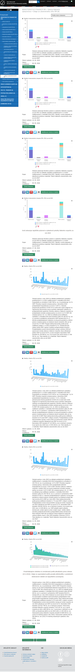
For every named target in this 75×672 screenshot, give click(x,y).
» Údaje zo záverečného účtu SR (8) (10, 76)
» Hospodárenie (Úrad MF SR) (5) (8, 27)
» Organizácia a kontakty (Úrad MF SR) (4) (9, 24)
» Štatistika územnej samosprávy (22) (10, 67)
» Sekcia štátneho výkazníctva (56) (10, 41)
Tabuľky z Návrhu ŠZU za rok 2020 (33, 266)
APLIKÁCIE (60, 1)
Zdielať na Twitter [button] (35, 72)
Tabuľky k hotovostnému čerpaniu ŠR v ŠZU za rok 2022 (38, 138)
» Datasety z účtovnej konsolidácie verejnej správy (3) (10, 47)
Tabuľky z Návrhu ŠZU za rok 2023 (33, 539)
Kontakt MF (44, 656)
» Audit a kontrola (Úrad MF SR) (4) (8, 29)
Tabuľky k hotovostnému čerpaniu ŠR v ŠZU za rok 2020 (38, 18)
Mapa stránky (44, 653)
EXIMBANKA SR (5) (6, 104)
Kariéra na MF (44, 658)
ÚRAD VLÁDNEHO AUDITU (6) (9, 84)
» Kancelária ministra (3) (10, 36)
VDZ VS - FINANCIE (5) (7, 90)
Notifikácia (43, 654)
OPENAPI (49, 1)
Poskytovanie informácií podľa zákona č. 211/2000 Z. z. (29, 661)
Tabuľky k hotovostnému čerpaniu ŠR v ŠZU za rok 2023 (38, 198)
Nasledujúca (41, 640)
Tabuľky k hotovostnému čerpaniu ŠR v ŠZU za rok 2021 (38, 78)
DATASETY (43, 1)
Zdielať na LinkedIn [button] (27, 72)
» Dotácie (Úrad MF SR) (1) (7, 31)
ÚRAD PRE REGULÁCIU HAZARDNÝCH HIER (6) (7, 100)
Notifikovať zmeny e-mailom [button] (50, 72)
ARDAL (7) (3, 96)
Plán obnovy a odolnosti (9, 654)
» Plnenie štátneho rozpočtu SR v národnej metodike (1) (10, 58)
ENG (64, 1)
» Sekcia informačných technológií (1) (10, 39)
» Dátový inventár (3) (6, 21)
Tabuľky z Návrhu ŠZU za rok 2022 (33, 447)
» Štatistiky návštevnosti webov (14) (10, 79)
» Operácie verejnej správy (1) (9, 55)
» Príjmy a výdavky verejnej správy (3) (10, 64)
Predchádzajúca (28, 640)
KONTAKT (54, 1)
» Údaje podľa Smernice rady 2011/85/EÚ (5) (9, 73)
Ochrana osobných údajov (29, 654)
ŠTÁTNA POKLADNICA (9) (8, 93)
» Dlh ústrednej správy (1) (8, 49)
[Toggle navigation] (11, 10)
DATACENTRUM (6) (6, 87)
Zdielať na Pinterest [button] (31, 72)
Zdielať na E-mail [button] (39, 72)
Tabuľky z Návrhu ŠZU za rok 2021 (33, 358)
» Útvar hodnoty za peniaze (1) (10, 81)
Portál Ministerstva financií (10, 653)
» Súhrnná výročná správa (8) (9, 70)
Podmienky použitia (27, 656)
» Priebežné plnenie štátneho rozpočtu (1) (9, 61)
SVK (67, 1)
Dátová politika (26, 658)
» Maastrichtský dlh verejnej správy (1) (10, 52)
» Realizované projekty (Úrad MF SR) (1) (9, 34)
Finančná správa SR (9, 656)
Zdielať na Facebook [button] (24, 72)
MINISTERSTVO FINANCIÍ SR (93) (9, 18)
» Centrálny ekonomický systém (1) (10, 43)
